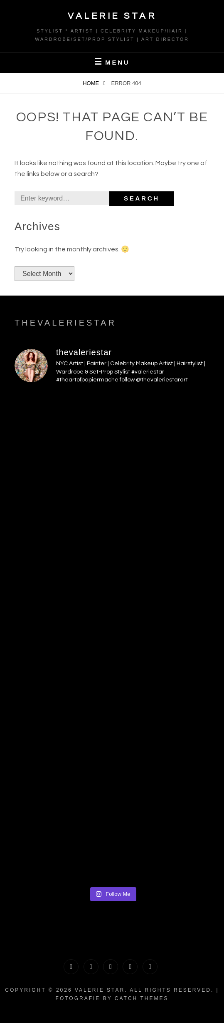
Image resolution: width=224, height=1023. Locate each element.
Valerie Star (112, 16)
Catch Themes (142, 998)
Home (92, 83)
